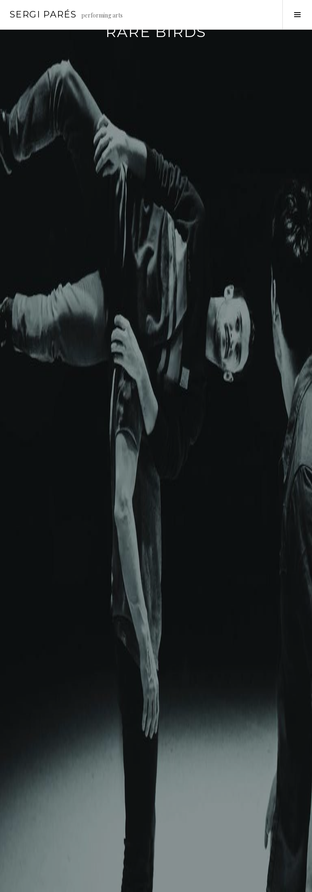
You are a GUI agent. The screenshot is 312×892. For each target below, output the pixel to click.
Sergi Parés (43, 14)
